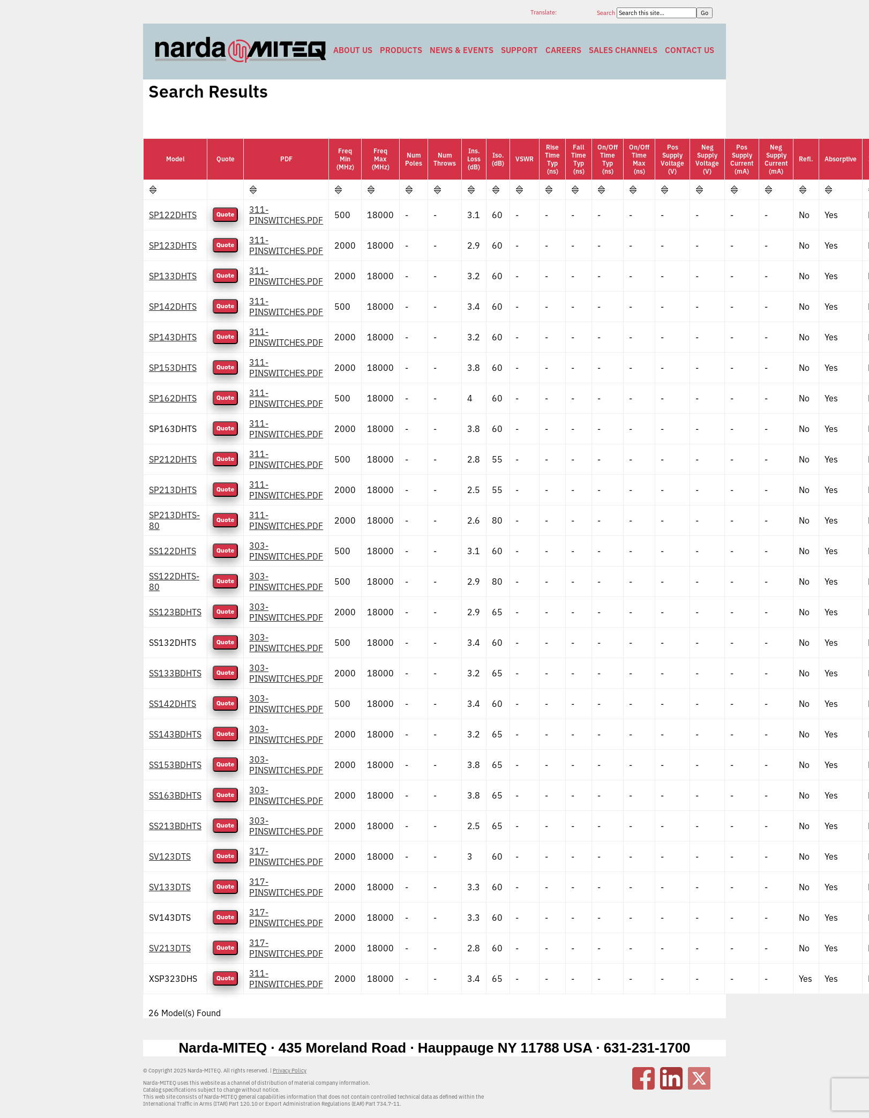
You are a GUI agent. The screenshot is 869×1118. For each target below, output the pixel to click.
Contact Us (689, 50)
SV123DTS (170, 856)
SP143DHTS (173, 337)
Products (401, 50)
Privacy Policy (289, 1070)
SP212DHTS (173, 459)
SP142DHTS (173, 306)
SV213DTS (170, 948)
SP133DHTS (173, 276)
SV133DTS (170, 887)
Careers (563, 50)
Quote (225, 214)
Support (519, 50)
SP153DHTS (173, 367)
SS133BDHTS (175, 673)
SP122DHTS (173, 215)
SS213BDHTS (175, 826)
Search (607, 13)
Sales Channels (623, 50)
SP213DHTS (173, 490)
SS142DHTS (172, 703)
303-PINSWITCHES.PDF (286, 551)
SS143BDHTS (175, 734)
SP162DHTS (173, 398)
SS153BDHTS (175, 764)
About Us (352, 50)
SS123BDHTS (175, 612)
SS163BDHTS (175, 795)
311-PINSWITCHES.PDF (286, 215)
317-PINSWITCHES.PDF (286, 856)
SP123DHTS (173, 245)
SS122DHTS (172, 551)
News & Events (461, 50)
